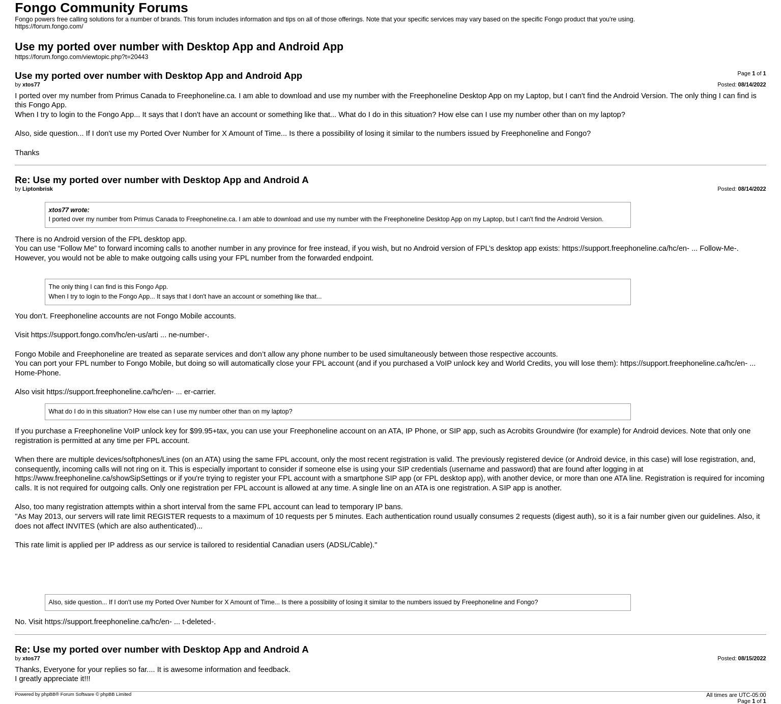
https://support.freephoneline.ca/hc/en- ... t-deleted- (129, 622)
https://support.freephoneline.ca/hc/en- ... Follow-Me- (649, 248)
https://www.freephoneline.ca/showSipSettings (91, 478)
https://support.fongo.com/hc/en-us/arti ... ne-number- (119, 335)
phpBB (48, 694)
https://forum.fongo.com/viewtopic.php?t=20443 (81, 57)
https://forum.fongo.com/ (49, 26)
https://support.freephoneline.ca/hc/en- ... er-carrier (130, 392)
